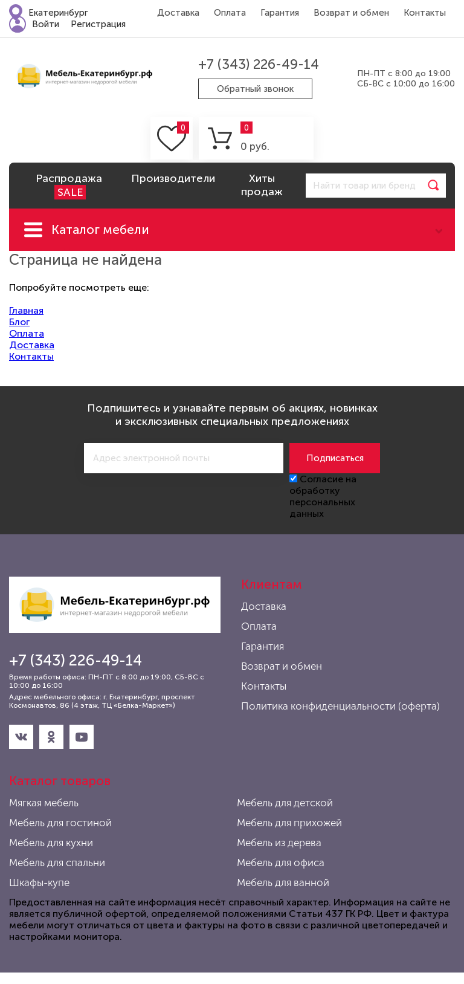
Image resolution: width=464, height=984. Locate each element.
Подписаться (335, 458)
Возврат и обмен (351, 12)
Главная (26, 310)
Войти (45, 24)
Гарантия (279, 12)
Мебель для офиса (280, 862)
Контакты (425, 12)
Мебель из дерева (279, 843)
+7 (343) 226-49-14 (258, 64)
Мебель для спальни (57, 862)
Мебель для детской (285, 803)
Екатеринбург (58, 12)
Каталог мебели (100, 229)
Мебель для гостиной (60, 823)
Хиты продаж (262, 185)
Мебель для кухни (51, 843)
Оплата (230, 12)
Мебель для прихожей (289, 823)
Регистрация (98, 24)
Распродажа (69, 185)
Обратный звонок (255, 88)
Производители (173, 178)
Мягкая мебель (44, 803)
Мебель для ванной (283, 882)
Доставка (178, 12)
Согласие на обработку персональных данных (322, 496)
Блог (19, 322)
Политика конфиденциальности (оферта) (340, 706)
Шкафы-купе (39, 882)
